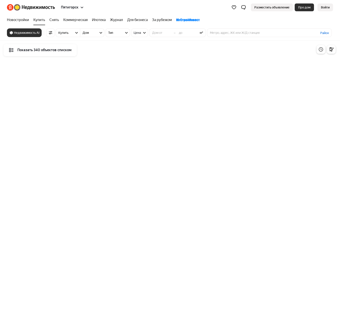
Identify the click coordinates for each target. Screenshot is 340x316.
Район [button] (324, 33)
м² (201, 32)
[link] (325, 7)
